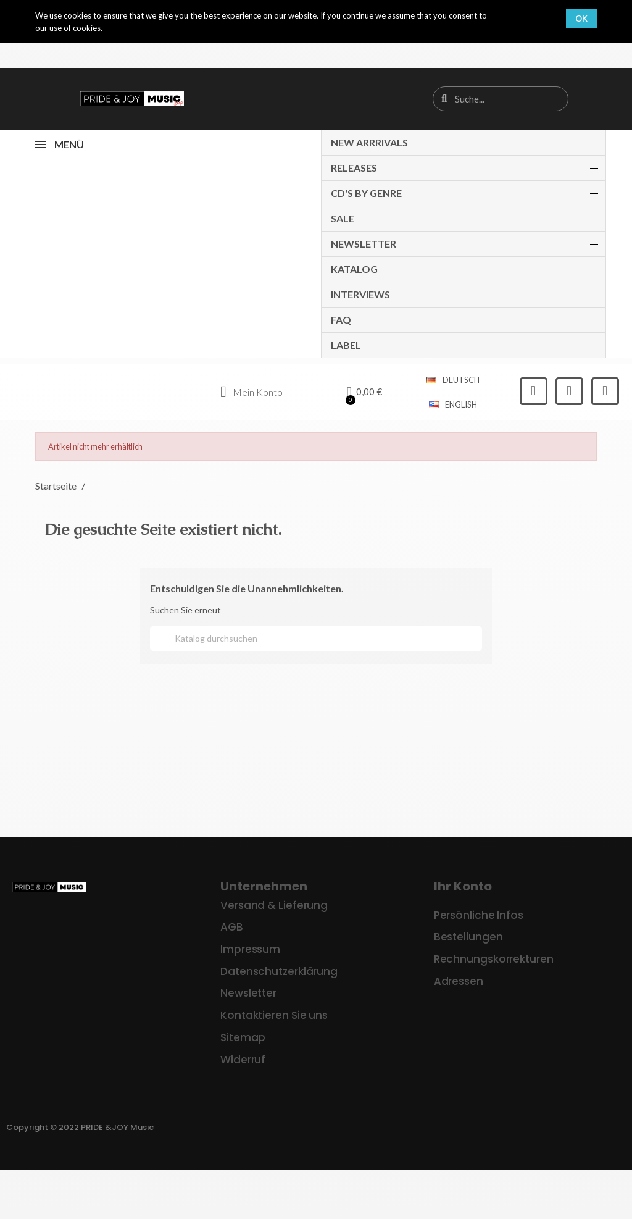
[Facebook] (533, 391)
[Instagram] (569, 391)
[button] (365, 392)
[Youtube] (605, 391)
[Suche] (316, 638)
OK (581, 18)
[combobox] (501, 99)
